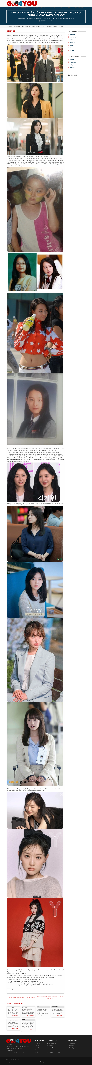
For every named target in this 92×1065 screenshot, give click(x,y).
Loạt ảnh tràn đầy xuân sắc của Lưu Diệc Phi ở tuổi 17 (21, 997)
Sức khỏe (72, 48)
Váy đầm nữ (52, 1043)
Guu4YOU (9, 26)
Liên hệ (12, 1059)
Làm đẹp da (52, 1048)
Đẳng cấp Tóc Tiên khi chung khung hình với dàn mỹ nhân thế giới (50, 997)
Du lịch (72, 50)
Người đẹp (17, 26)
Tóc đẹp (51, 1046)
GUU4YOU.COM (29, 1062)
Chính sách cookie (18, 1059)
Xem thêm (15, 1016)
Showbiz (72, 67)
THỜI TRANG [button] (24, 7)
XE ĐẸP (68, 7)
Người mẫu (73, 62)
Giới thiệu (8, 1059)
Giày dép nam (78, 7)
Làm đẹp (72, 34)
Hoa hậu (72, 59)
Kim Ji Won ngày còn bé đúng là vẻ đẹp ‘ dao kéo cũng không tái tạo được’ (42, 26)
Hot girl (72, 64)
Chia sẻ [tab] (10, 990)
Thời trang (73, 37)
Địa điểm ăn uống (54, 1052)
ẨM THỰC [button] (44, 7)
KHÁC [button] (60, 7)
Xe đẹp (72, 45)
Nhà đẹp (72, 39)
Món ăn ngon (53, 1050)
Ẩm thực (72, 42)
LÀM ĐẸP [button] (35, 7)
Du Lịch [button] (52, 7)
